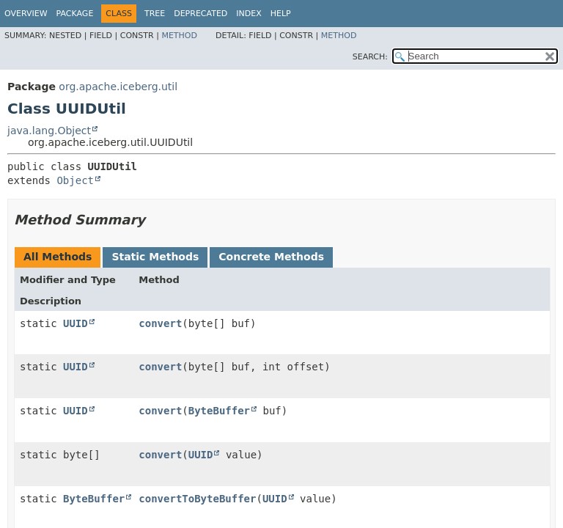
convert (160, 323)
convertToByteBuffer (197, 499)
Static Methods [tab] (155, 257)
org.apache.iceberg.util (118, 86)
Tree (154, 13)
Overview (26, 13)
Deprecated (200, 13)
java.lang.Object (49, 130)
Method (179, 35)
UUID (75, 323)
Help (281, 13)
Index (248, 13)
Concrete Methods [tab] (271, 257)
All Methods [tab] (57, 257)
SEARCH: (370, 57)
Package (75, 13)
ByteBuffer (219, 411)
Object (75, 180)
